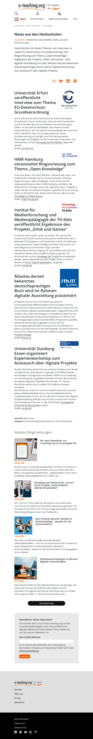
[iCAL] (35, 732)
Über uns (18, 694)
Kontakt (18, 689)
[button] (22, 19)
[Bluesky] (25, 732)
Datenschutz (20, 727)
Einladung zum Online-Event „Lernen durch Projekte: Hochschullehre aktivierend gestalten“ (53, 485)
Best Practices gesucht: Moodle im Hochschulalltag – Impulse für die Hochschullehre (53, 521)
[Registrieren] (59, 13)
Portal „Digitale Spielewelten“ (38, 262)
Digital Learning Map (58, 18)
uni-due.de (26, 408)
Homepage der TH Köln (48, 256)
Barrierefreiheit (21, 719)
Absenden (24, 656)
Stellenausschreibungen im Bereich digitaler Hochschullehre (58, 560)
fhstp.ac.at (26, 337)
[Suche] (16, 13)
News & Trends (33, 25)
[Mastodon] (20, 732)
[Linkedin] (15, 732)
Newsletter (19, 702)
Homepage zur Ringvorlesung (28, 196)
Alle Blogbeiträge (46, 603)
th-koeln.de (26, 265)
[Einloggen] (37, 13)
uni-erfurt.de (27, 148)
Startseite (18, 25)
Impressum (19, 723)
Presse (17, 698)
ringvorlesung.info (30, 199)
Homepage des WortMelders (49, 142)
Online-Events (36, 18)
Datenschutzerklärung (29, 651)
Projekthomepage (22, 334)
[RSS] (30, 732)
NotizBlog (47, 25)
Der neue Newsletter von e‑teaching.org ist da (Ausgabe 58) (58, 442)
